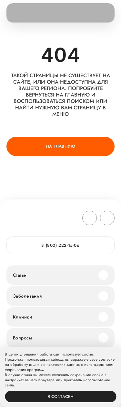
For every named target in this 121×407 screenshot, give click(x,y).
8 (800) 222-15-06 (60, 245)
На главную (60, 146)
